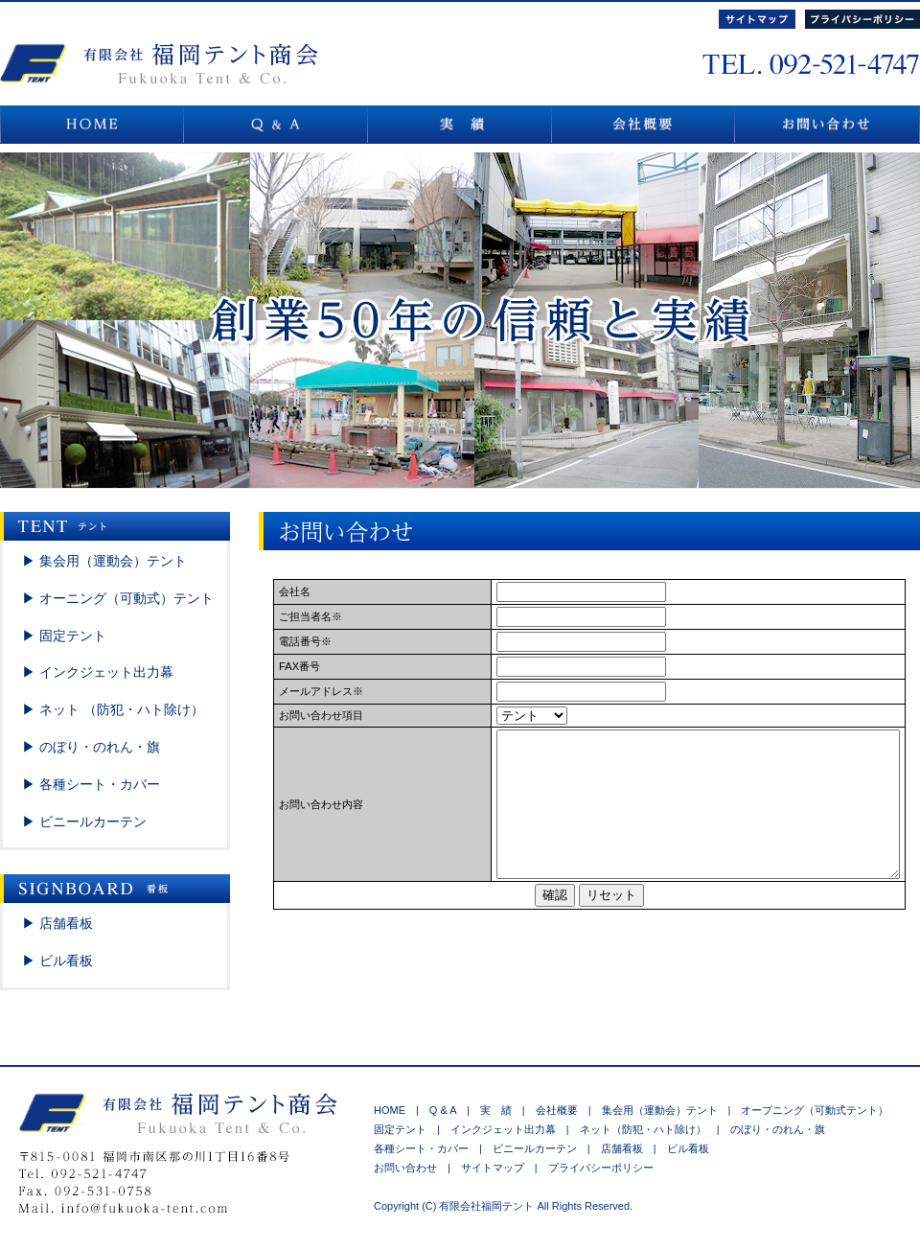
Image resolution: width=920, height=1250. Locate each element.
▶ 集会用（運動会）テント (104, 560)
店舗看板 (622, 1148)
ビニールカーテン (534, 1148)
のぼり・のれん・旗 (772, 1129)
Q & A (443, 1110)
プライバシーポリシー (596, 1167)
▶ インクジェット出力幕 (97, 672)
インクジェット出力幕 (503, 1129)
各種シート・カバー (426, 1148)
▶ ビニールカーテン (84, 821)
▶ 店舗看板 (57, 923)
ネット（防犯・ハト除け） (643, 1129)
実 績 (496, 1110)
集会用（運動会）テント (659, 1110)
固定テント (405, 1129)
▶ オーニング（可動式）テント (118, 598)
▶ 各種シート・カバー (91, 784)
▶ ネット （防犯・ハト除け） (113, 709)
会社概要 (556, 1110)
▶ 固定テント (64, 635)
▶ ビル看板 (57, 960)
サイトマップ (492, 1167)
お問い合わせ (411, 1167)
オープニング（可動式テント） (809, 1110)
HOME (389, 1110)
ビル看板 (682, 1148)
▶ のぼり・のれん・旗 (91, 746)
